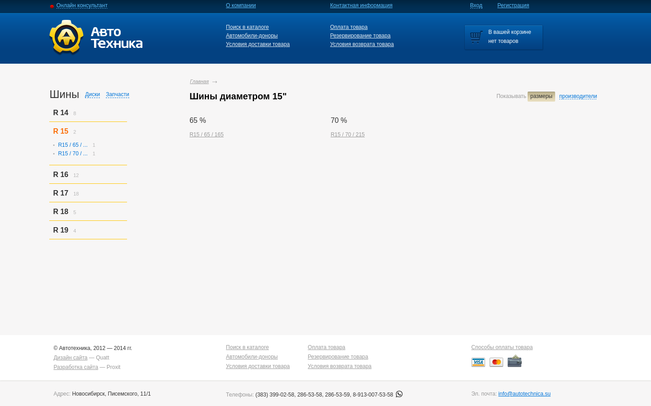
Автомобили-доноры (252, 36)
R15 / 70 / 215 (347, 134)
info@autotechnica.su (524, 394)
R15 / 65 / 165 (206, 134)
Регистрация (513, 5)
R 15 (60, 131)
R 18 (60, 211)
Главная (199, 81)
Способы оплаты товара (502, 347)
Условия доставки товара (258, 44)
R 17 (60, 193)
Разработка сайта (75, 367)
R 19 (60, 230)
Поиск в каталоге (247, 27)
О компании (241, 5)
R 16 (60, 174)
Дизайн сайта (70, 358)
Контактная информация (361, 5)
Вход (476, 5)
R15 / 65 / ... (72, 145)
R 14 (60, 113)
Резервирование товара (360, 36)
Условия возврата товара (362, 44)
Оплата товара (349, 27)
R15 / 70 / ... (72, 153)
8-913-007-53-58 (378, 395)
